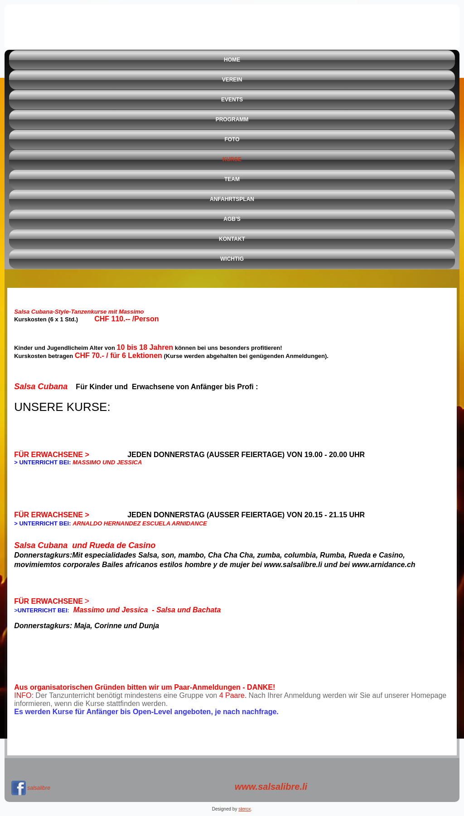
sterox (244, 808)
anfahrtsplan (232, 199)
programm (232, 119)
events (232, 99)
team (232, 179)
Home (232, 60)
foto (231, 139)
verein (232, 79)
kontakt (232, 239)
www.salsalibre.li (271, 787)
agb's (232, 219)
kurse (232, 159)
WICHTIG (232, 259)
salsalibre (38, 788)
